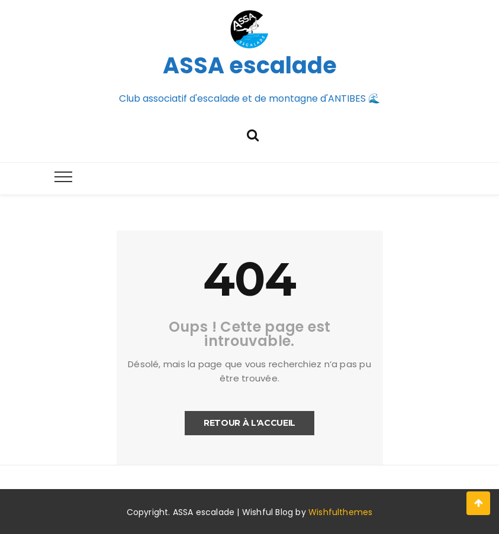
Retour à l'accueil (249, 423)
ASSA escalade (250, 65)
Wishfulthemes (340, 512)
